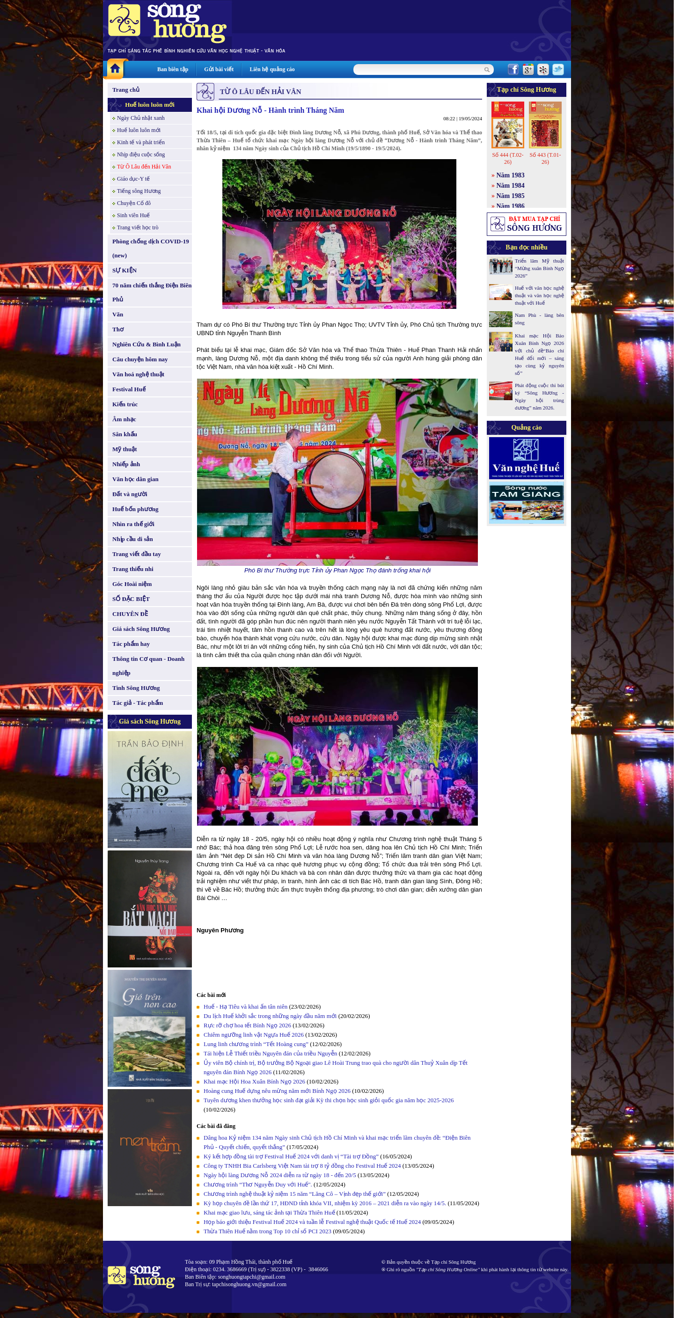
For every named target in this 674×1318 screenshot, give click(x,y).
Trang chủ (125, 89)
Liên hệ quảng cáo (271, 69)
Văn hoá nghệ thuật (138, 374)
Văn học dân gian (135, 479)
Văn (117, 314)
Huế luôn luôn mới (150, 104)
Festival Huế (129, 389)
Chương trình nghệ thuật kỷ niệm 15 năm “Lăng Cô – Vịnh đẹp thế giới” (295, 1193)
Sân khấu (124, 434)
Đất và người (129, 494)
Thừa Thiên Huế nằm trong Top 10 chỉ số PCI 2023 (267, 1231)
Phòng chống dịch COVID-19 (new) (150, 248)
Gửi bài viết (219, 69)
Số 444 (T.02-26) (507, 158)
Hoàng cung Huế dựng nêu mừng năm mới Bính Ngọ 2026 (277, 1090)
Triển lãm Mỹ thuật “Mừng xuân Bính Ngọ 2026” (539, 268)
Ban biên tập (172, 69)
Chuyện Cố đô (134, 203)
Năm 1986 (511, 206)
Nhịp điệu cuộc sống (141, 154)
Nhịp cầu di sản (132, 538)
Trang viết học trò (138, 227)
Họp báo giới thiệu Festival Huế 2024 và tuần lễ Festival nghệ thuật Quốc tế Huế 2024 (312, 1221)
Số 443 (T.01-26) (545, 158)
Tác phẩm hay (131, 643)
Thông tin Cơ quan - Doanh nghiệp (148, 665)
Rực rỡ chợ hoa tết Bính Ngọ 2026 (247, 1025)
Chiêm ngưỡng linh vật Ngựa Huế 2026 (254, 1034)
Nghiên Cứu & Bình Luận (146, 344)
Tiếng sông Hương (139, 191)
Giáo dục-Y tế (133, 179)
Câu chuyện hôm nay (140, 359)
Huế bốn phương (135, 509)
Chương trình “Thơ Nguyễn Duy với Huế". (259, 1184)
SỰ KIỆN (124, 270)
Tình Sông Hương (136, 687)
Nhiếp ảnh (126, 464)
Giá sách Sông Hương (141, 628)
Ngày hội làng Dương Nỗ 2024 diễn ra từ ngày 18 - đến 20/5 (280, 1175)
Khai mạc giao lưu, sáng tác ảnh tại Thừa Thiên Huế (269, 1212)
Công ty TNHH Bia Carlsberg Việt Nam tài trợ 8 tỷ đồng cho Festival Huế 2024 (302, 1165)
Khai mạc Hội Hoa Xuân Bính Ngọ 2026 (254, 1081)
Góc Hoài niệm (132, 583)
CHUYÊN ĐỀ (130, 613)
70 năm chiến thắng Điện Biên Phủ (151, 292)
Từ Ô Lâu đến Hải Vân (144, 166)
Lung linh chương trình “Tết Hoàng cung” (256, 1043)
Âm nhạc (124, 419)
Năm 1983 (511, 175)
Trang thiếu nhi (133, 568)
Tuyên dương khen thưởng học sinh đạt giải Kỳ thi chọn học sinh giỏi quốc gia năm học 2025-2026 (329, 1100)
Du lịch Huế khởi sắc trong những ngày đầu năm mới (270, 1015)
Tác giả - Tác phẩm (137, 702)
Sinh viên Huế (133, 215)
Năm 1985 (511, 195)
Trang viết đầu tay (136, 553)
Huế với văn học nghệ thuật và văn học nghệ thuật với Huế (539, 295)
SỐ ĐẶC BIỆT (131, 598)
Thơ (118, 329)
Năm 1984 (511, 185)
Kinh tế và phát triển (141, 142)
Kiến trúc (125, 404)
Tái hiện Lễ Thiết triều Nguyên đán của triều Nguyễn (270, 1053)
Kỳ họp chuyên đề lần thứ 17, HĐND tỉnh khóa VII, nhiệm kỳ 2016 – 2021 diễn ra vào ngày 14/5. (325, 1203)
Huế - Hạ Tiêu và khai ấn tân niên (245, 1006)
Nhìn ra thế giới (133, 523)
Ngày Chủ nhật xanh (141, 118)
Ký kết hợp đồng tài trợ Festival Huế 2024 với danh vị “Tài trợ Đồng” (292, 1156)
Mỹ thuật (124, 449)
